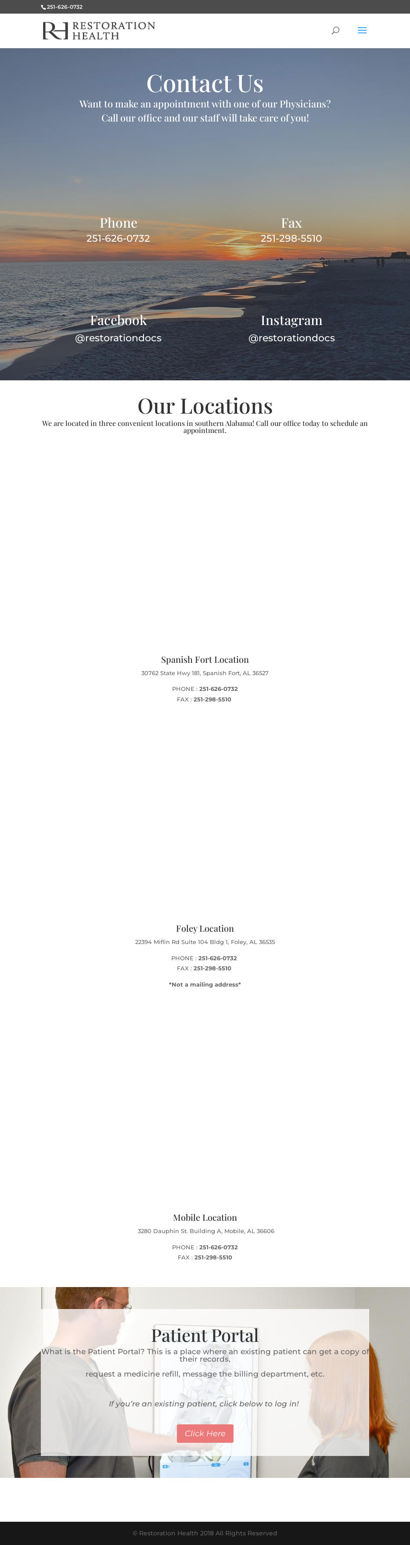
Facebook (118, 320)
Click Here (205, 1433)
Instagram (292, 320)
